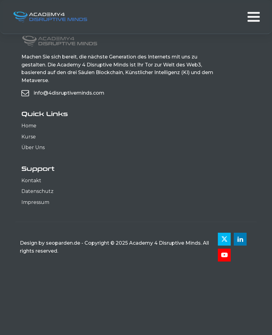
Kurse (28, 137)
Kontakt (31, 180)
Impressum (35, 202)
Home (28, 126)
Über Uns (33, 147)
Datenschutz (37, 191)
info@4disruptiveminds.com (69, 93)
